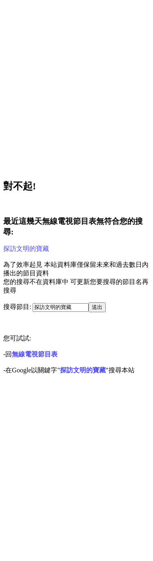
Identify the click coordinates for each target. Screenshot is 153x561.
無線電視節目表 (35, 354)
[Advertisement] (76, 87)
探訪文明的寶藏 (26, 248)
